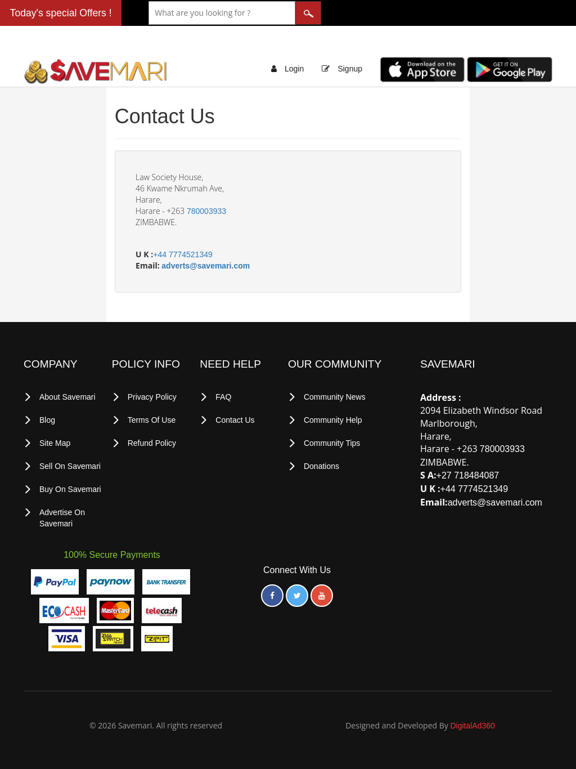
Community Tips (332, 443)
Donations (321, 466)
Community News (335, 396)
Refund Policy (152, 443)
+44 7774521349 (183, 254)
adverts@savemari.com (205, 265)
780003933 (206, 211)
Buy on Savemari (70, 489)
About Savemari (67, 396)
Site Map (54, 443)
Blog (47, 419)
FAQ (223, 396)
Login (294, 68)
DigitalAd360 (472, 725)
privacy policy (152, 396)
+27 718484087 (468, 475)
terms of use (152, 419)
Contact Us (234, 419)
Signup (350, 68)
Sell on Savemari (70, 466)
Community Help (333, 419)
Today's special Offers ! (61, 13)
